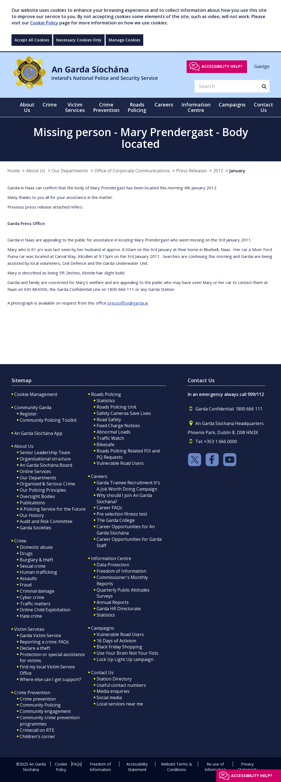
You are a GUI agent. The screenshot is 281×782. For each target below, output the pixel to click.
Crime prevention (38, 699)
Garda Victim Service (40, 635)
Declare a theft (35, 648)
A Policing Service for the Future (53, 509)
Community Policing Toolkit (48, 420)
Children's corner (37, 736)
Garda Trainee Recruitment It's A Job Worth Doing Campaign (128, 486)
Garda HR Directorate (119, 609)
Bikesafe (105, 444)
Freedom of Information (121, 571)
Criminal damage (37, 591)
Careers (99, 476)
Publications (32, 503)
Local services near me (120, 704)
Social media (109, 697)
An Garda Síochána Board (46, 465)
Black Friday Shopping (119, 647)
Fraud (26, 585)
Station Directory (114, 679)
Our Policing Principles (43, 490)
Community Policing (40, 705)
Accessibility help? (222, 66)
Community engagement (45, 711)
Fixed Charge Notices (118, 426)
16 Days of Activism (116, 641)
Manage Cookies (124, 40)
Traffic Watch (110, 438)
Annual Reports (113, 602)
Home (13, 171)
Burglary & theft (36, 560)
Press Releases (191, 171)
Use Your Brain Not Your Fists (127, 653)
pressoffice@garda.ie (128, 303)
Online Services (35, 471)
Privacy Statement (247, 766)
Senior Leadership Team (45, 452)
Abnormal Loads (113, 432)
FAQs (76, 764)
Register (28, 414)
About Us (35, 171)
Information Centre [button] (195, 107)
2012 (218, 171)
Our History (32, 515)
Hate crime (31, 616)
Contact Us (102, 673)
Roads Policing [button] (137, 107)
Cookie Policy (44, 23)
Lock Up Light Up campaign (125, 659)
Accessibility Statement (137, 766)
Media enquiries (113, 691)
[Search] (227, 86)
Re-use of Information (215, 766)
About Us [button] (27, 107)
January (237, 171)
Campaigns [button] (232, 104)
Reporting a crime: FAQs (44, 642)
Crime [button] (50, 104)
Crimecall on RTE (37, 730)
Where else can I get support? (50, 679)
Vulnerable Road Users (120, 463)
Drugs (26, 553)
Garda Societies (35, 528)
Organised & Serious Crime (47, 484)
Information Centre (111, 558)
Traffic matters (35, 604)
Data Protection (113, 565)
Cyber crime (32, 597)
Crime (20, 541)
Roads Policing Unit (116, 407)
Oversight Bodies (37, 496)
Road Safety (109, 420)
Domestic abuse (36, 547)
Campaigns (102, 628)
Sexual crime (33, 566)
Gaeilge (261, 66)
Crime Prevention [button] (106, 107)
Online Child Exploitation (45, 610)
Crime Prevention (32, 693)
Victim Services (29, 629)
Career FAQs (109, 508)
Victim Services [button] (75, 107)
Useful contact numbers (121, 685)
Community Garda (32, 407)
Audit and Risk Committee (46, 521)
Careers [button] (163, 104)
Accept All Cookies (32, 40)
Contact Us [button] (263, 107)
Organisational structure (45, 459)
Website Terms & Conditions (176, 766)
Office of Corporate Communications (132, 171)
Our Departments (70, 171)
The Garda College (116, 520)
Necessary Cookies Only (79, 40)
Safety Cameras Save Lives (124, 413)
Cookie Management (35, 394)
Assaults (28, 578)
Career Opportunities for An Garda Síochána (126, 530)
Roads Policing (106, 394)
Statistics (106, 401)
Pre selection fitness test (122, 514)
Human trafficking (38, 572)
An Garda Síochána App (38, 433)
